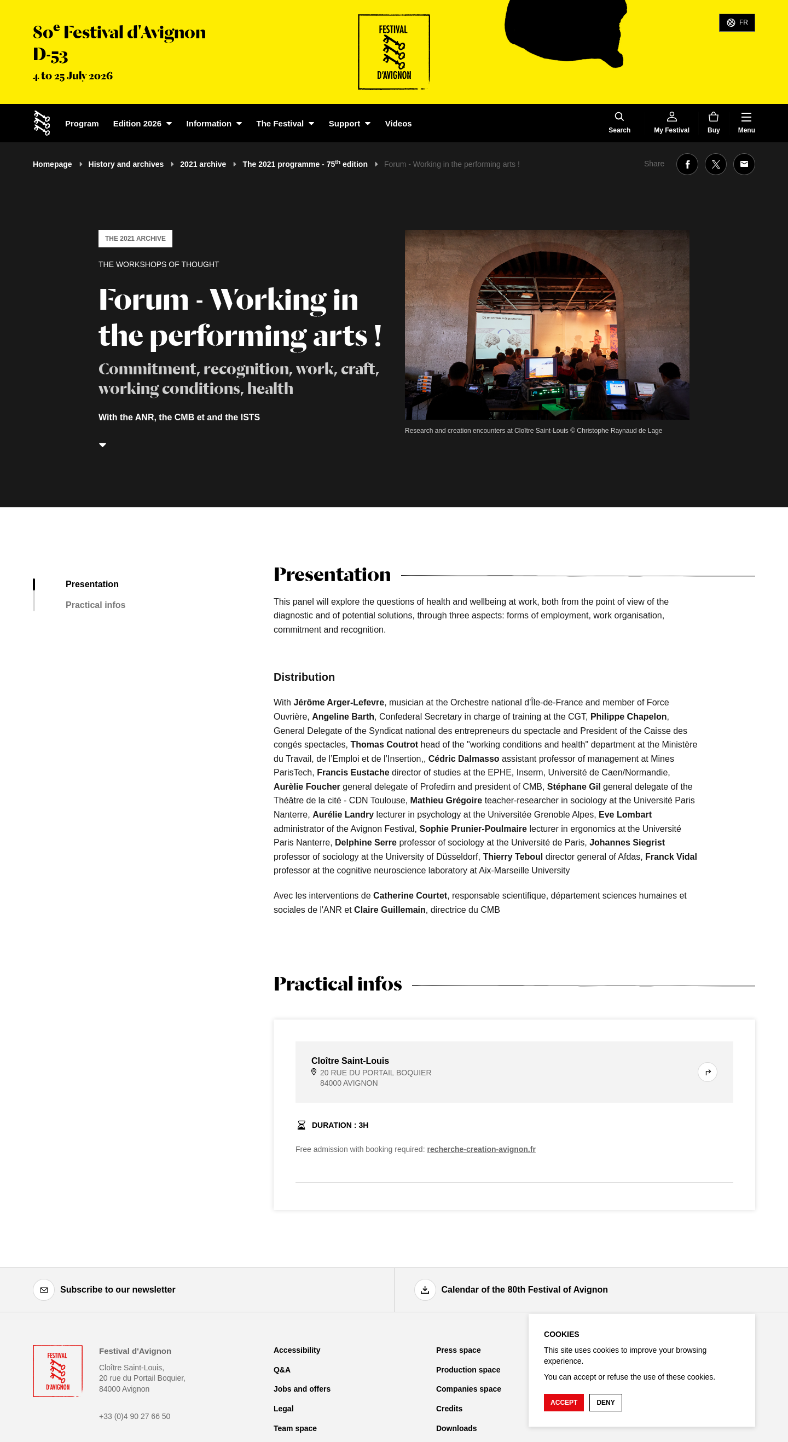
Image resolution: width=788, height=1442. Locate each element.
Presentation (92, 584)
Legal (284, 1408)
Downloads (456, 1428)
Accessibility (297, 1350)
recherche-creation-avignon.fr (481, 1149)
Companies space (468, 1389)
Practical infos (95, 605)
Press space (458, 1350)
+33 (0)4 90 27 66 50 (134, 1416)
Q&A (282, 1369)
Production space (468, 1369)
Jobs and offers (302, 1389)
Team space (295, 1428)
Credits (449, 1408)
